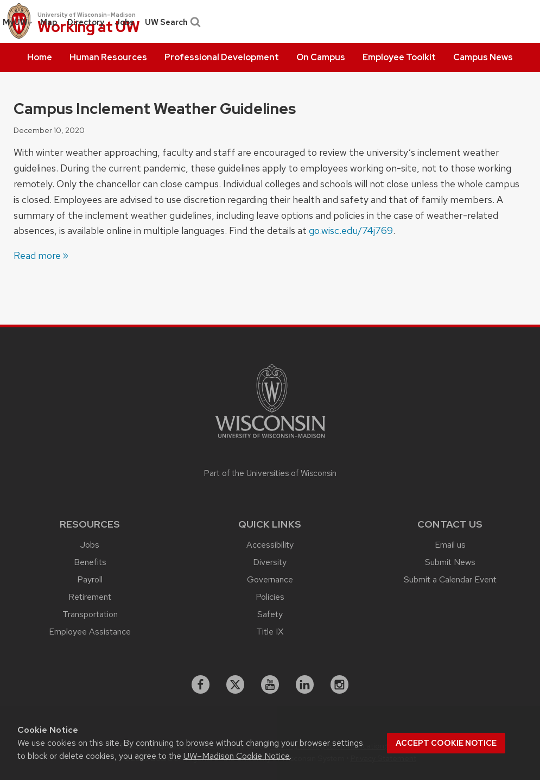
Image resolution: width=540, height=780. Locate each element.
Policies (270, 597)
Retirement (89, 597)
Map (48, 22)
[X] (235, 684)
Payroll (90, 579)
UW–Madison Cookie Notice (236, 756)
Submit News (450, 562)
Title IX (269, 631)
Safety (270, 614)
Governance (270, 579)
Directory (85, 22)
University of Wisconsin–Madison (86, 14)
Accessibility (270, 544)
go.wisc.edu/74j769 (351, 230)
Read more (37, 255)
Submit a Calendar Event (450, 579)
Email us (450, 544)
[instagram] (340, 684)
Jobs (124, 22)
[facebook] (201, 684)
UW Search (172, 22)
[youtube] (270, 684)
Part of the (270, 473)
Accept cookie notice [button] (446, 743)
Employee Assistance (90, 631)
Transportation (90, 614)
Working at (88, 27)
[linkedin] (305, 684)
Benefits (90, 562)
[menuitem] (39, 57)
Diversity (270, 562)
